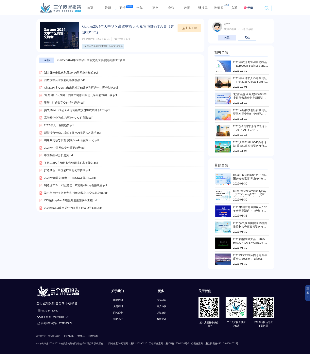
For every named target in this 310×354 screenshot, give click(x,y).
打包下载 (189, 28)
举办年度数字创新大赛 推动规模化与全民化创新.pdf (76, 192)
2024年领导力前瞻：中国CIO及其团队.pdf (70, 177)
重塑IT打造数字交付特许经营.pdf (64, 102)
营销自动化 (54, 336)
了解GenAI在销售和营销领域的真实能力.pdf (71, 162)
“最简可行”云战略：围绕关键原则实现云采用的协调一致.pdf (80, 95)
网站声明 (118, 300)
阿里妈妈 (93, 336)
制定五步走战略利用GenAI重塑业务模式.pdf (71, 72)
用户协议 (161, 306)
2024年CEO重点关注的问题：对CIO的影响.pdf (73, 207)
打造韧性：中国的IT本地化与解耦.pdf (67, 170)
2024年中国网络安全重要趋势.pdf (64, 147)
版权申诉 (161, 319)
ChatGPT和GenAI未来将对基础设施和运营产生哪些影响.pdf (81, 87)
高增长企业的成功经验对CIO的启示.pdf (68, 117)
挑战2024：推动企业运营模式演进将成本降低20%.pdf (77, 110)
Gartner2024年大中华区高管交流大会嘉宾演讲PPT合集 (91, 60)
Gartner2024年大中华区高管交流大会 (103, 46)
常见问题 (161, 300)
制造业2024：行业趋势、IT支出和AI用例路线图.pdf (75, 185)
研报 (120, 8)
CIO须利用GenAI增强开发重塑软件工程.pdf (70, 200)
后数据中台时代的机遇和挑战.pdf (64, 80)
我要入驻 (118, 319)
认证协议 (161, 312)
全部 (47, 60)
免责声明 (118, 306)
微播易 (81, 336)
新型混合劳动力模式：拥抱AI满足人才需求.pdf (72, 132)
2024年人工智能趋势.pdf (59, 125)
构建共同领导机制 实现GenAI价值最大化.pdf (71, 140)
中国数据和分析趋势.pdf (59, 155)
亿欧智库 (69, 336)
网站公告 (118, 312)
